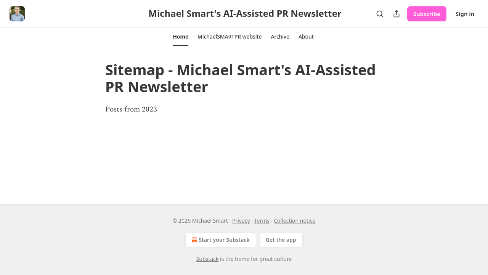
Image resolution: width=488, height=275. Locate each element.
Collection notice (294, 220)
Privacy (241, 220)
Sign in (465, 14)
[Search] (379, 13)
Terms (262, 220)
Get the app (281, 239)
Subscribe (426, 14)
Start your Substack (219, 240)
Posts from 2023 (131, 109)
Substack (207, 258)
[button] (180, 37)
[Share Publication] (396, 13)
